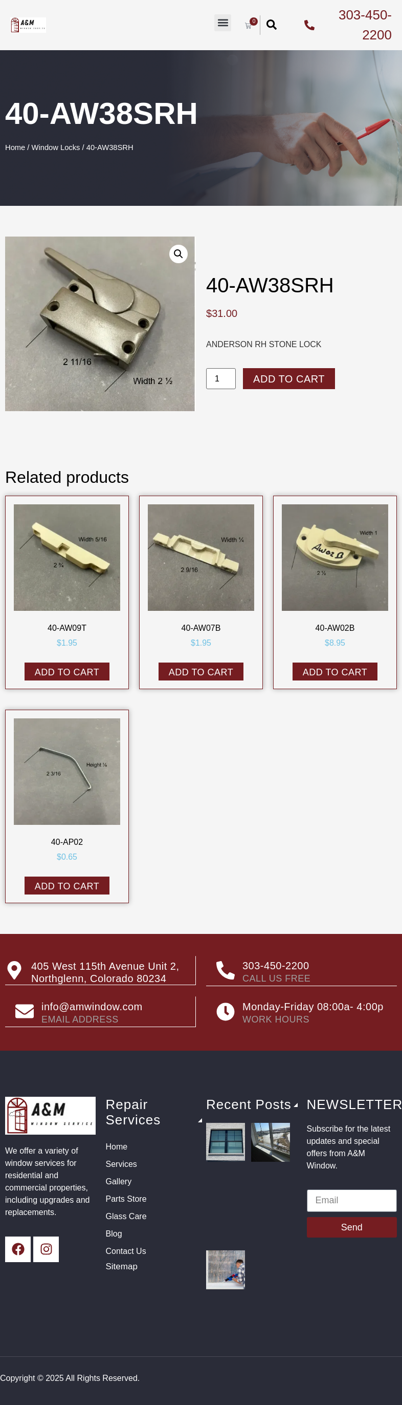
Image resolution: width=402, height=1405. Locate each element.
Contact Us (126, 1250)
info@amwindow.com (92, 1006)
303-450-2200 (275, 965)
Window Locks (56, 147)
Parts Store (126, 1198)
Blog (114, 1232)
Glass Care (126, 1215)
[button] (222, 22)
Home (15, 147)
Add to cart (289, 379)
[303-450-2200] (225, 970)
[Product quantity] (221, 378)
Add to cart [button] (67, 672)
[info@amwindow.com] (24, 1011)
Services (121, 1163)
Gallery (119, 1180)
